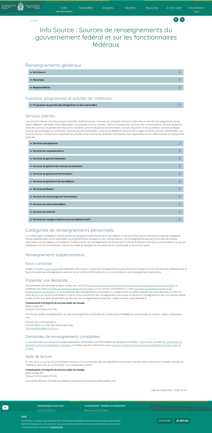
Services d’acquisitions (42, 143)
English (176, 18)
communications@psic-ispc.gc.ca (42, 328)
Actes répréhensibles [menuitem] (64, 9)
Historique (35, 80)
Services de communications (45, 151)
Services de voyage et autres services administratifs (58, 219)
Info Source (36, 72)
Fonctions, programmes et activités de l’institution (77, 98)
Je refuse (182, 421)
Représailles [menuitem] (86, 7)
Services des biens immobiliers (46, 204)
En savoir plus (56, 427)
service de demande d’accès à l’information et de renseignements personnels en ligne (130, 285)
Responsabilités (38, 87)
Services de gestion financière (46, 158)
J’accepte (165, 421)
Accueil (34, 20)
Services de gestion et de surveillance (50, 181)
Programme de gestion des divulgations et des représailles (62, 105)
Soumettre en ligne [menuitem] (196, 9)
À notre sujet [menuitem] (174, 7)
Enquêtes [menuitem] (108, 7)
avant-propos (51, 269)
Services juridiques (40, 189)
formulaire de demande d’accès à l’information (70, 288)
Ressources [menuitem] (152, 7)
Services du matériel (41, 212)
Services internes (43, 115)
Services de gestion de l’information (49, 174)
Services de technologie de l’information (52, 196)
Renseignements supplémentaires (60, 254)
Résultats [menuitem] (130, 7)
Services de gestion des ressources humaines (54, 166)
